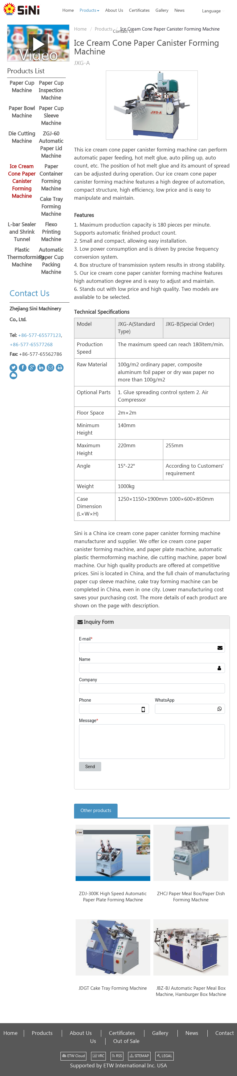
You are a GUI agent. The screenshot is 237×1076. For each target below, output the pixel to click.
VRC (98, 1056)
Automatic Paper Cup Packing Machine (51, 261)
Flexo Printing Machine (51, 232)
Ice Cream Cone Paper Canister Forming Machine (21, 181)
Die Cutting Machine (21, 137)
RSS (117, 1056)
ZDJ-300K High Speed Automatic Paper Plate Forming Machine (113, 897)
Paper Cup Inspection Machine (51, 90)
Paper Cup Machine (22, 87)
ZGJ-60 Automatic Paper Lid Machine (51, 144)
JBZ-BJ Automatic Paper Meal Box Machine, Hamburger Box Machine (191, 991)
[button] (89, 10)
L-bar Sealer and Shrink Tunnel (22, 232)
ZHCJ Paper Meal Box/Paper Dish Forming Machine (191, 897)
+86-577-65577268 (31, 345)
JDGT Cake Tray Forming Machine (113, 988)
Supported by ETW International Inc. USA (118, 1065)
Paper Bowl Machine (22, 112)
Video (38, 47)
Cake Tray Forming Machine (51, 207)
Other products (96, 811)
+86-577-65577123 (39, 335)
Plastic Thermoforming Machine (21, 257)
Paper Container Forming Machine (51, 177)
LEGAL (164, 1056)
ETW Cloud (73, 1056)
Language (213, 11)
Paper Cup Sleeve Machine (51, 116)
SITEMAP (139, 1056)
